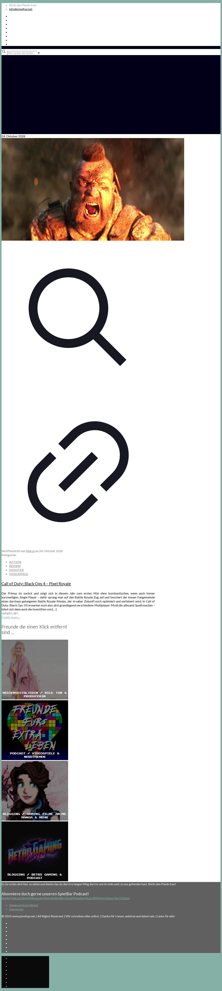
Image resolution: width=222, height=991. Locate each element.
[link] (38, 53)
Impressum (16, 909)
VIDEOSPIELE (18, 574)
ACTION (15, 562)
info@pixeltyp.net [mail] (20, 9)
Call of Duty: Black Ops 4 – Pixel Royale (36, 583)
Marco (30, 551)
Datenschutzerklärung (23, 905)
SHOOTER (16, 570)
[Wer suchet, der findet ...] (22, 53)
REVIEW (15, 566)
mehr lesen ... (12, 617)
